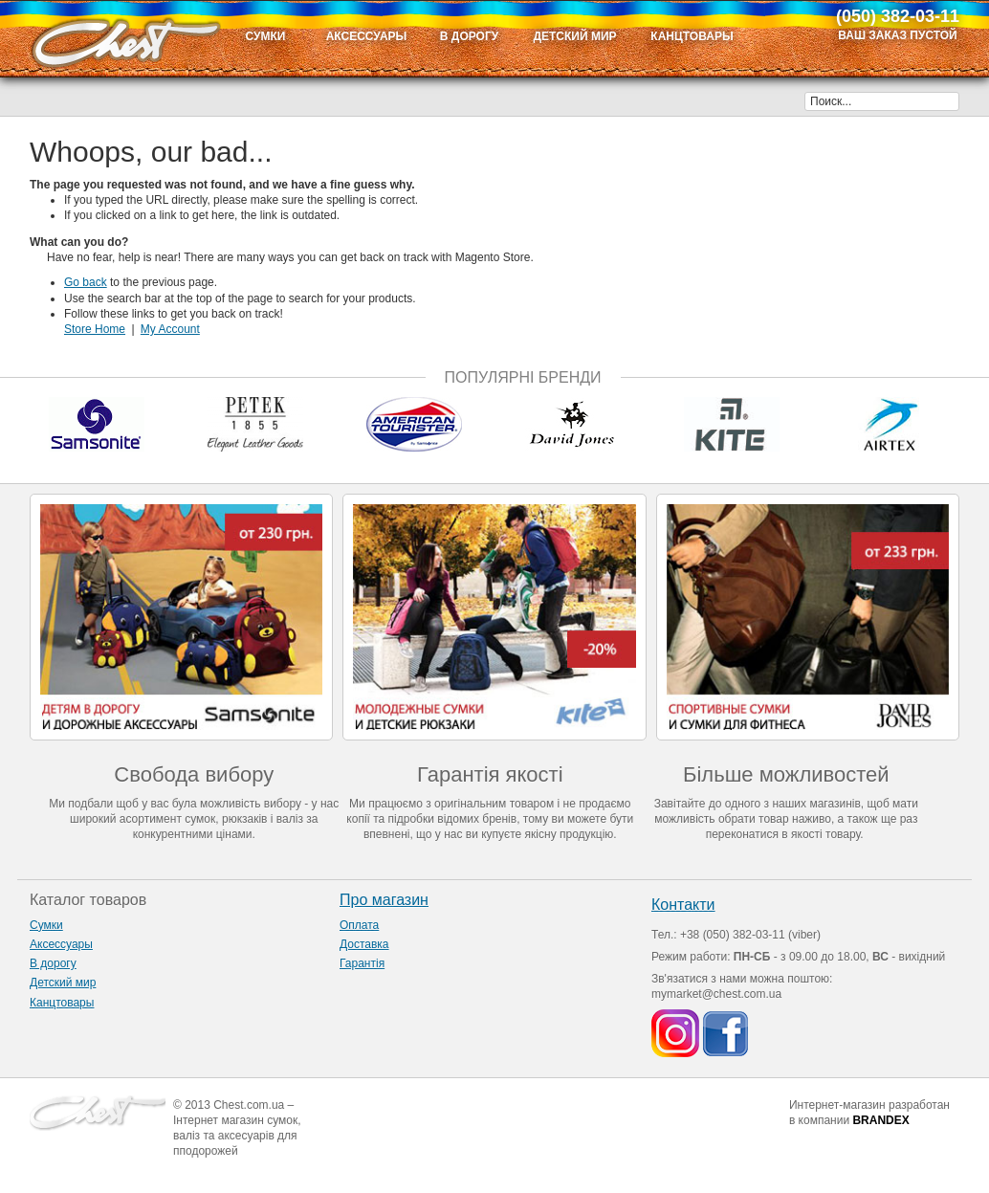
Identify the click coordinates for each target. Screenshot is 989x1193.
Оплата (359, 925)
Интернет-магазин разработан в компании (869, 1112)
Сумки (46, 925)
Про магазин (384, 900)
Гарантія (362, 963)
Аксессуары (61, 944)
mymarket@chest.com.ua (716, 994)
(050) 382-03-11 (897, 16)
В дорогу (53, 963)
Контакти (683, 904)
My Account (170, 329)
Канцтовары (62, 1002)
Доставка (364, 944)
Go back (85, 282)
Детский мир (63, 982)
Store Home (94, 329)
